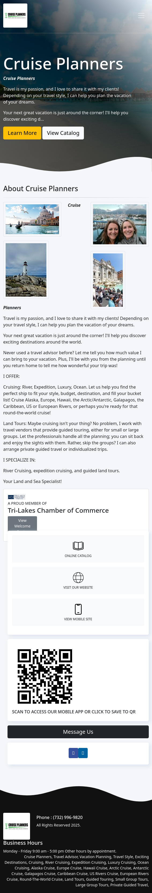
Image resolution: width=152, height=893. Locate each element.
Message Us (78, 731)
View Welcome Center (22, 526)
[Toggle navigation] (141, 15)
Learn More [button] (22, 132)
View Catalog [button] (63, 132)
